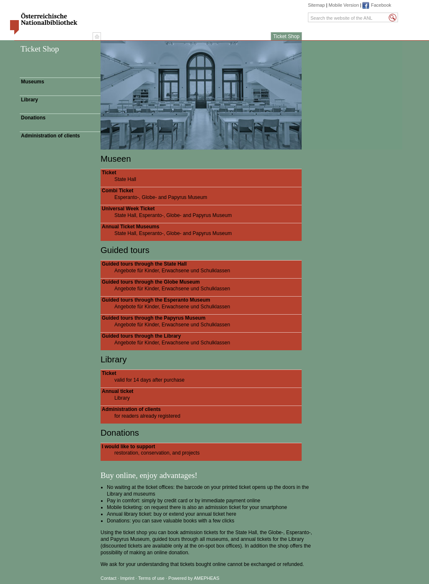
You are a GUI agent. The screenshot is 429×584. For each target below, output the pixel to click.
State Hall (202, 176)
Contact (108, 578)
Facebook (381, 5)
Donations (33, 118)
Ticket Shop (286, 36)
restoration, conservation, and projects (202, 450)
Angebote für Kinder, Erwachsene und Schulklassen (202, 267)
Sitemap (316, 5)
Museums (32, 82)
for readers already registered (202, 412)
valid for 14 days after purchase (202, 376)
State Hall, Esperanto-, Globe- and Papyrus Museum (202, 212)
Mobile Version (343, 5)
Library (29, 100)
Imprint (128, 578)
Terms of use (151, 578)
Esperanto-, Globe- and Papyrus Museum (202, 194)
